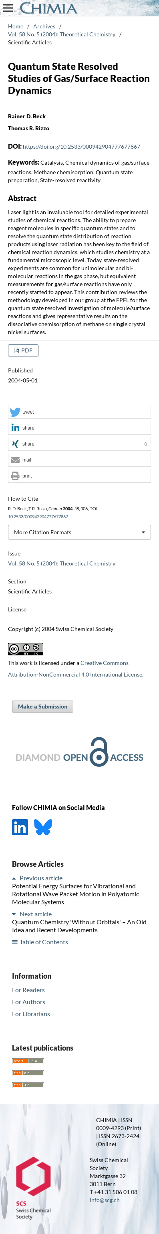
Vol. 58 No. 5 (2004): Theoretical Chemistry (61, 34)
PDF (26, 350)
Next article (36, 914)
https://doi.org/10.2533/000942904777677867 (81, 146)
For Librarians (31, 1013)
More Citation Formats (42, 532)
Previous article (41, 878)
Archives (44, 26)
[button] (79, 412)
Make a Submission (42, 706)
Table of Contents (44, 941)
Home (15, 26)
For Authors (28, 1001)
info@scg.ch (105, 1199)
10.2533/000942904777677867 (38, 516)
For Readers (28, 989)
